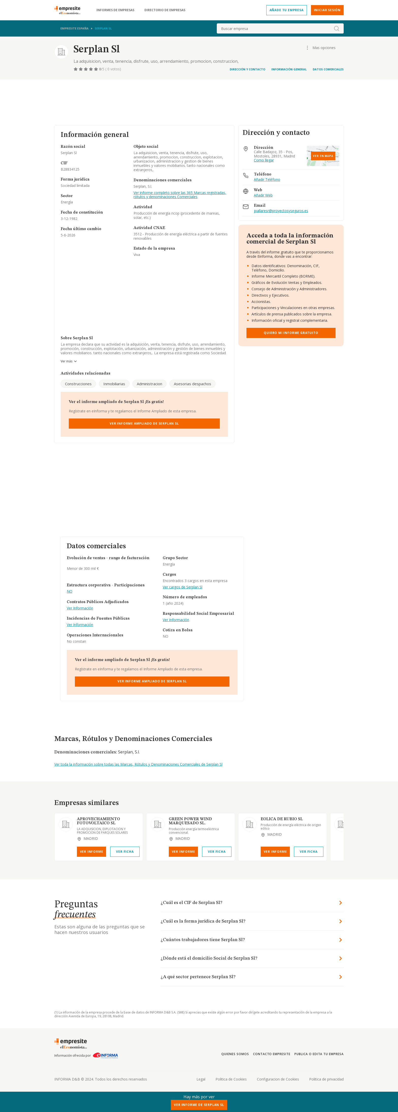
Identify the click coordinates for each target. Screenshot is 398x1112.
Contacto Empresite (271, 1054)
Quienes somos (235, 1054)
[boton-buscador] (337, 28)
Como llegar (264, 160)
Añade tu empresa (287, 10)
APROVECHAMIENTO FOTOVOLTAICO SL (98, 821)
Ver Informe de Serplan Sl (199, 1105)
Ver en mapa (323, 156)
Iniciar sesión (327, 10)
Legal (200, 1079)
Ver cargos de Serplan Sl (182, 587)
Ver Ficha (125, 851)
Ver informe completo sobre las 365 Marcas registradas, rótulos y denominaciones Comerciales (180, 195)
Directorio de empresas (164, 10)
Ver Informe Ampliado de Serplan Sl (144, 423)
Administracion (149, 383)
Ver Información (80, 608)
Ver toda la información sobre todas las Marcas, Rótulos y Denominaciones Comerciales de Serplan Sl (138, 764)
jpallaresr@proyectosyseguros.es (281, 211)
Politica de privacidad (326, 1079)
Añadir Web (263, 195)
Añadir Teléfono (267, 180)
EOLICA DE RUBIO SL (282, 819)
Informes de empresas (115, 10)
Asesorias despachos (192, 383)
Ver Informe (91, 851)
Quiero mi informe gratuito (291, 333)
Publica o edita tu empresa (319, 1054)
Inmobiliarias (114, 383)
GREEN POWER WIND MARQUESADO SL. (190, 821)
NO (69, 591)
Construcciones (78, 383)
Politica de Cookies (231, 1079)
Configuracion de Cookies (278, 1079)
